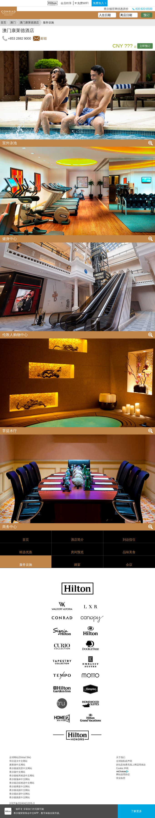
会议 (129, 564)
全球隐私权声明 (124, 761)
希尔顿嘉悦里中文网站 (20, 768)
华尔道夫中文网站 (18, 761)
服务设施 (25, 564)
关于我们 (120, 757)
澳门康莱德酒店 (29, 22)
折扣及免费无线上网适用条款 (131, 764)
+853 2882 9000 (19, 38)
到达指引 (129, 539)
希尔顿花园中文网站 (19, 790)
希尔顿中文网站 (17, 772)
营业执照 (120, 778)
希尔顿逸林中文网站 (19, 779)
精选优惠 (25, 552)
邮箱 (43, 38)
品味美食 (129, 552)
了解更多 (136, 811)
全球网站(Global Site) (20, 757)
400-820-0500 (142, 8)
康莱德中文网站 (17, 764)
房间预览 (77, 552)
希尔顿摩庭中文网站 (19, 786)
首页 (3, 22)
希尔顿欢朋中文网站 (19, 794)
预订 (146, 15)
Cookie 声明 (122, 768)
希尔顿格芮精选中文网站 (21, 775)
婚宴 (77, 564)
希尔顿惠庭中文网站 (19, 797)
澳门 (13, 22)
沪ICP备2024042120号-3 (22, 803)
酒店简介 (77, 539)
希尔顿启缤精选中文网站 (21, 783)
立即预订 (145, 46)
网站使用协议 (123, 774)
